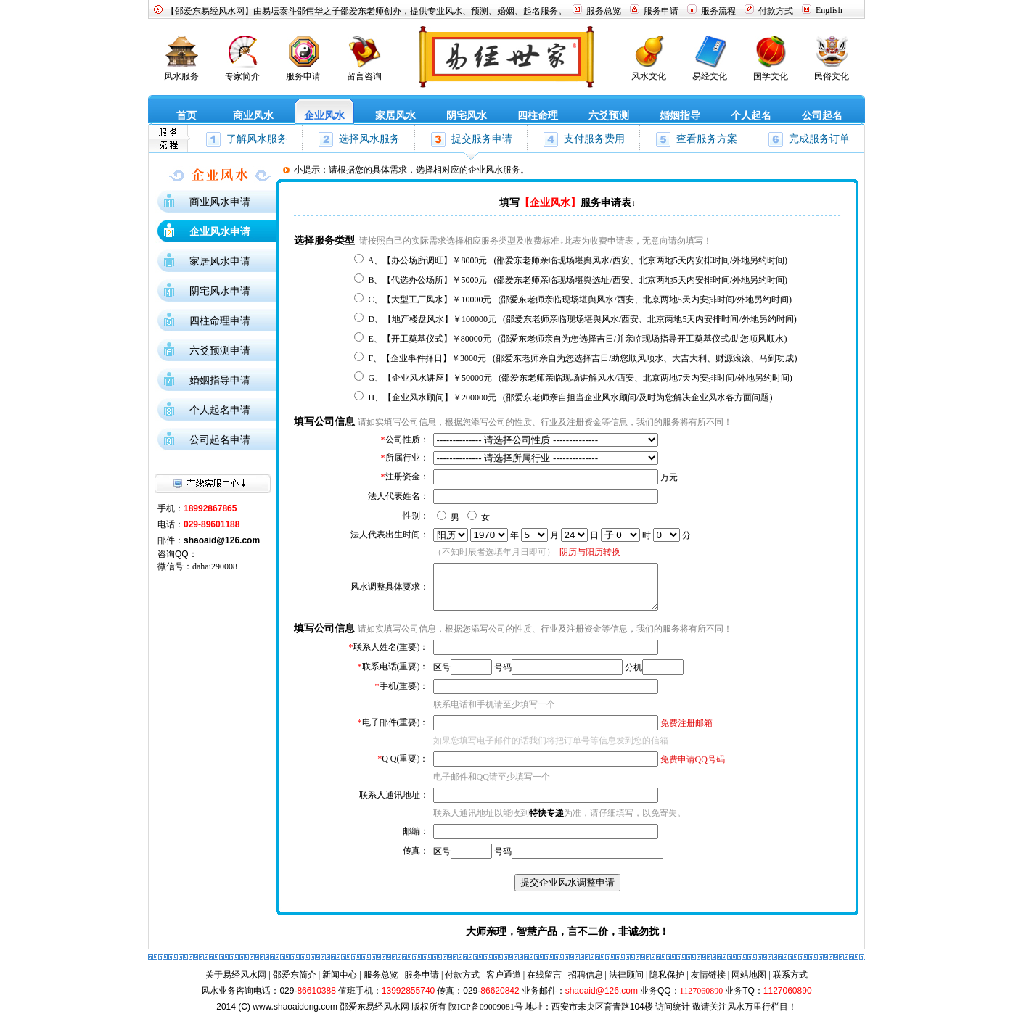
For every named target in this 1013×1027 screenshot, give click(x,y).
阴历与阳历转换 (589, 552)
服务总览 (381, 983)
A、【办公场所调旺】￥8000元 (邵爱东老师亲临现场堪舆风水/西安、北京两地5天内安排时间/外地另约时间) (577, 260)
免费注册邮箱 (686, 732)
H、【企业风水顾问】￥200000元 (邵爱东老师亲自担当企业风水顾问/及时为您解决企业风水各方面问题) (570, 397)
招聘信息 (585, 983)
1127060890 (701, 999)
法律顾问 (626, 983)
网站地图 (748, 983)
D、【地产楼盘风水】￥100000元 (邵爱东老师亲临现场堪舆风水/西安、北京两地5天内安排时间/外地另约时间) (582, 319)
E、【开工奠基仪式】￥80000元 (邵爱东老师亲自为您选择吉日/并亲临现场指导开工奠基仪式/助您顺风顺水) (577, 339)
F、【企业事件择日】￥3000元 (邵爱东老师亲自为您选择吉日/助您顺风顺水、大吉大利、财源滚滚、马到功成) (582, 358)
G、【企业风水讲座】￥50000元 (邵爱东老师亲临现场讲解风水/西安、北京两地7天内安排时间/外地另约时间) (580, 378)
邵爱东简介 (294, 983)
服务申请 (421, 983)
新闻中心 (339, 983)
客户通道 (503, 983)
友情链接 (708, 983)
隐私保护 (666, 983)
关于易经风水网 (235, 983)
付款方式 (462, 983)
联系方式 (790, 983)
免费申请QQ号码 (692, 768)
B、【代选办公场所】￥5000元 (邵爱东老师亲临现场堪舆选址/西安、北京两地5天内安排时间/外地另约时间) (577, 280)
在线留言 (544, 983)
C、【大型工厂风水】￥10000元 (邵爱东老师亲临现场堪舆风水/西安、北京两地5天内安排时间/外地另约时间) (580, 299)
